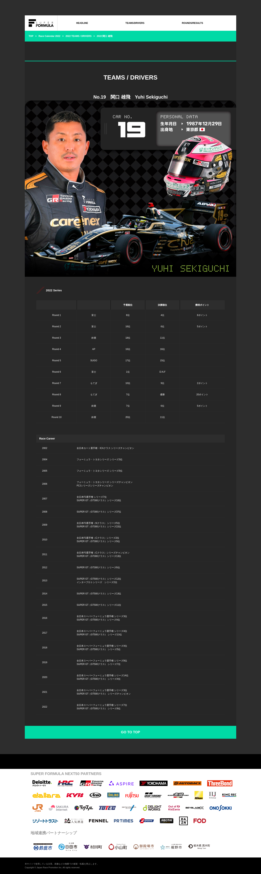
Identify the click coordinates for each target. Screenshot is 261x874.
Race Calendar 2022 (49, 36)
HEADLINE (82, 23)
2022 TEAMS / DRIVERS (78, 36)
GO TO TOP (130, 732)
